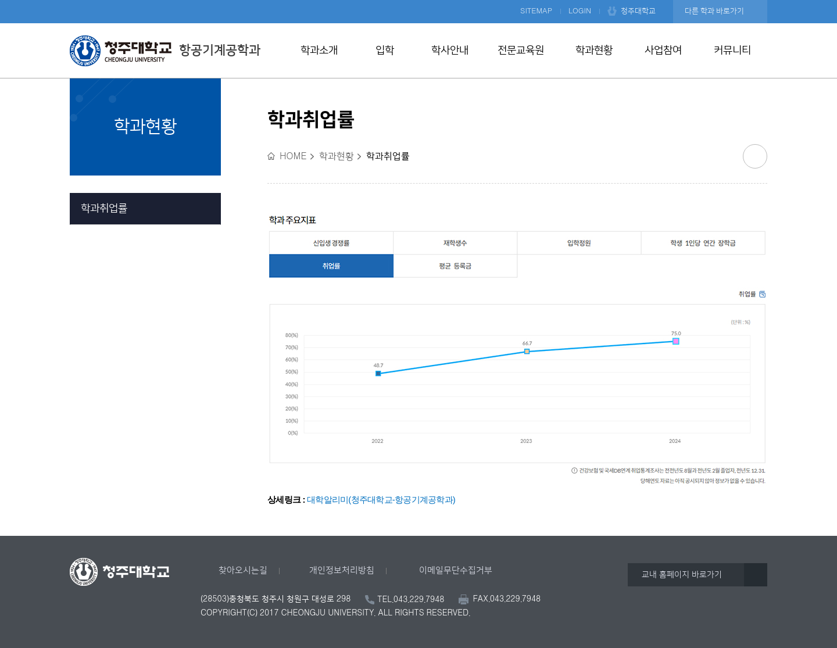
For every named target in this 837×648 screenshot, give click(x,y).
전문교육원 (521, 50)
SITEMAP (536, 11)
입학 (384, 50)
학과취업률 (104, 208)
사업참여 (663, 50)
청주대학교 (638, 11)
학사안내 (449, 50)
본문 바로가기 (418, 0)
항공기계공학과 (165, 50)
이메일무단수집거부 (455, 570)
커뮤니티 (732, 50)
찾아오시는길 (243, 570)
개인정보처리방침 (341, 570)
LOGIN (579, 11)
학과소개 (319, 50)
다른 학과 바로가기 (714, 11)
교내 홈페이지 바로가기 (682, 574)
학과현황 (594, 50)
